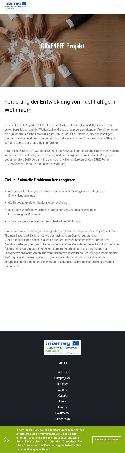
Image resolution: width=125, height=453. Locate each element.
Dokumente (62, 413)
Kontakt (62, 395)
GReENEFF (62, 372)
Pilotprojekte (62, 378)
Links (62, 401)
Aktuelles (62, 384)
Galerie (62, 389)
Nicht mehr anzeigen (107, 439)
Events (62, 407)
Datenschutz (62, 419)
